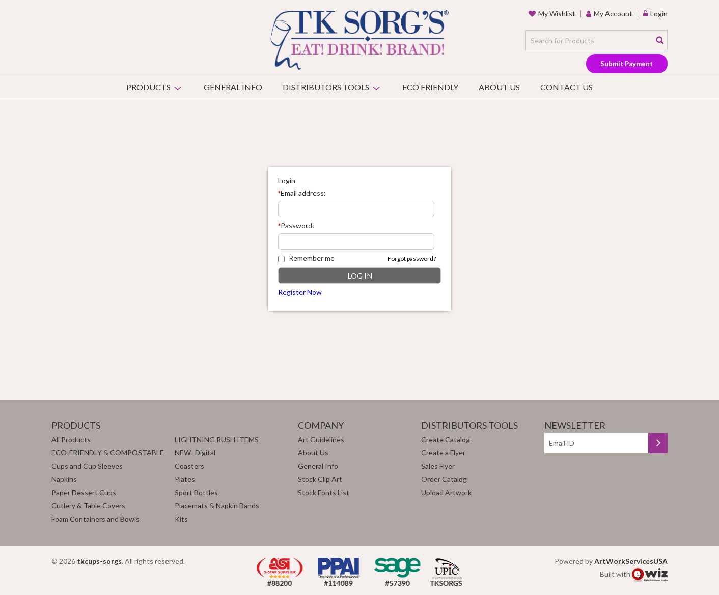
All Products (71, 439)
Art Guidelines (321, 439)
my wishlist (556, 13)
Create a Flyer (443, 452)
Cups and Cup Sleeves (87, 466)
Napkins (64, 479)
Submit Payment (626, 64)
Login (659, 13)
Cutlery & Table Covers (88, 505)
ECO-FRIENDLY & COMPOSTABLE (107, 452)
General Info (233, 87)
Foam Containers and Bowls (95, 519)
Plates (185, 479)
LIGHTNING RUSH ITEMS (217, 439)
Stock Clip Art (320, 479)
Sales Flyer (438, 466)
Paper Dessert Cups (83, 492)
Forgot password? (412, 258)
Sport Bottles (196, 492)
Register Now (300, 292)
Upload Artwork (446, 492)
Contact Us (566, 87)
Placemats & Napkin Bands (217, 505)
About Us (499, 87)
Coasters (189, 466)
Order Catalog (444, 479)
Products (148, 87)
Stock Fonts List (323, 492)
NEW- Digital (195, 452)
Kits (181, 519)
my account (613, 13)
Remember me (306, 258)
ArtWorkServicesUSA (631, 561)
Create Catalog (445, 439)
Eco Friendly (430, 87)
